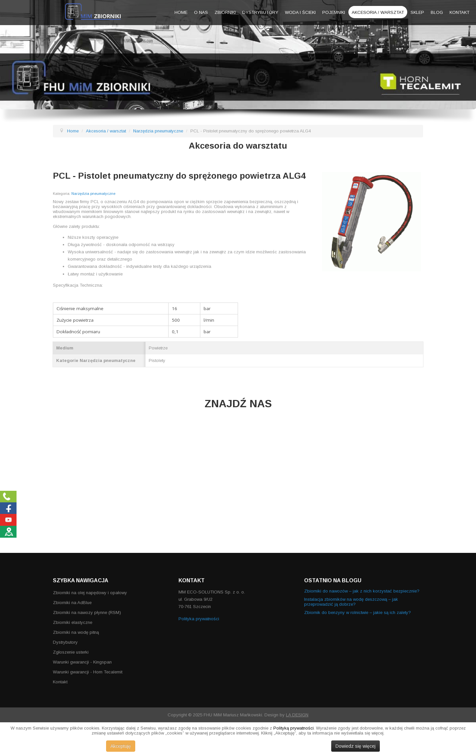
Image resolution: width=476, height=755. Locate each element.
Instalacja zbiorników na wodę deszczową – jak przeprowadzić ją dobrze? (351, 602)
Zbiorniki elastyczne (72, 622)
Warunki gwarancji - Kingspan (82, 662)
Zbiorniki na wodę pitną (76, 632)
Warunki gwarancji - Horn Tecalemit (87, 671)
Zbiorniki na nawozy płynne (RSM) (87, 612)
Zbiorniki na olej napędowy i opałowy (90, 592)
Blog (437, 12)
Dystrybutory (260, 12)
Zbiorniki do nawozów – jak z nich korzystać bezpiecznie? (361, 591)
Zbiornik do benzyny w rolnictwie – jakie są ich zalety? (357, 612)
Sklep (417, 12)
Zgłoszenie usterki (71, 652)
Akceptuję (120, 746)
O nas (201, 12)
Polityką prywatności (293, 728)
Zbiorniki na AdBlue (72, 602)
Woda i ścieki (300, 12)
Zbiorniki (225, 12)
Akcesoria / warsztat (378, 12)
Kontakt (459, 12)
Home (181, 12)
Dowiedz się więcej (356, 746)
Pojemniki (333, 12)
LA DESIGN (297, 714)
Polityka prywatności (198, 618)
